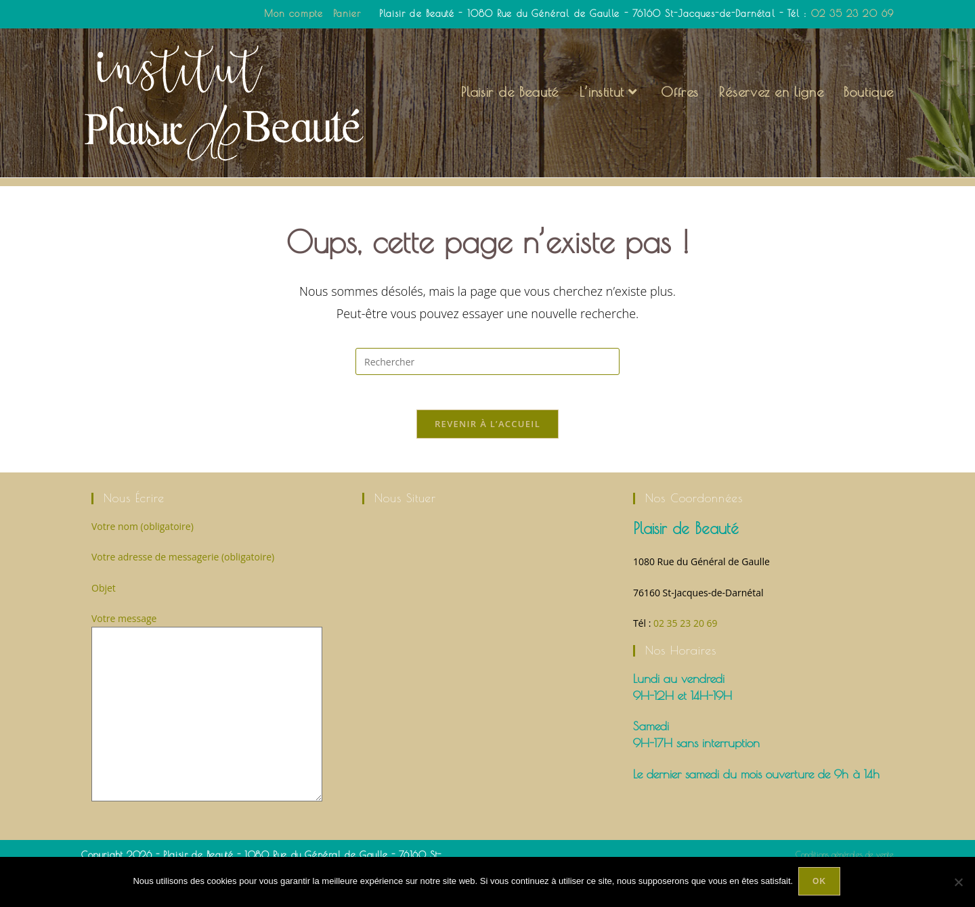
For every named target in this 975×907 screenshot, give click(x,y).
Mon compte (293, 13)
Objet (103, 615)
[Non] (958, 882)
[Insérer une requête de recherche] (487, 383)
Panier (347, 13)
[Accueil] (812, 188)
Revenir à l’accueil (487, 451)
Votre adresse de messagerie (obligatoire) (182, 584)
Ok (820, 882)
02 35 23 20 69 (852, 13)
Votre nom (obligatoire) (142, 554)
